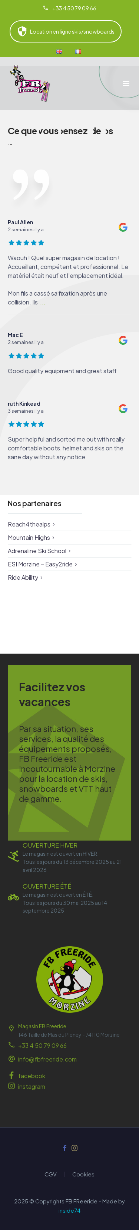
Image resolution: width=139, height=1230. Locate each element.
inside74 (69, 1210)
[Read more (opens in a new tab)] (69, 8)
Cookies (83, 1174)
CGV (50, 1174)
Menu (126, 83)
